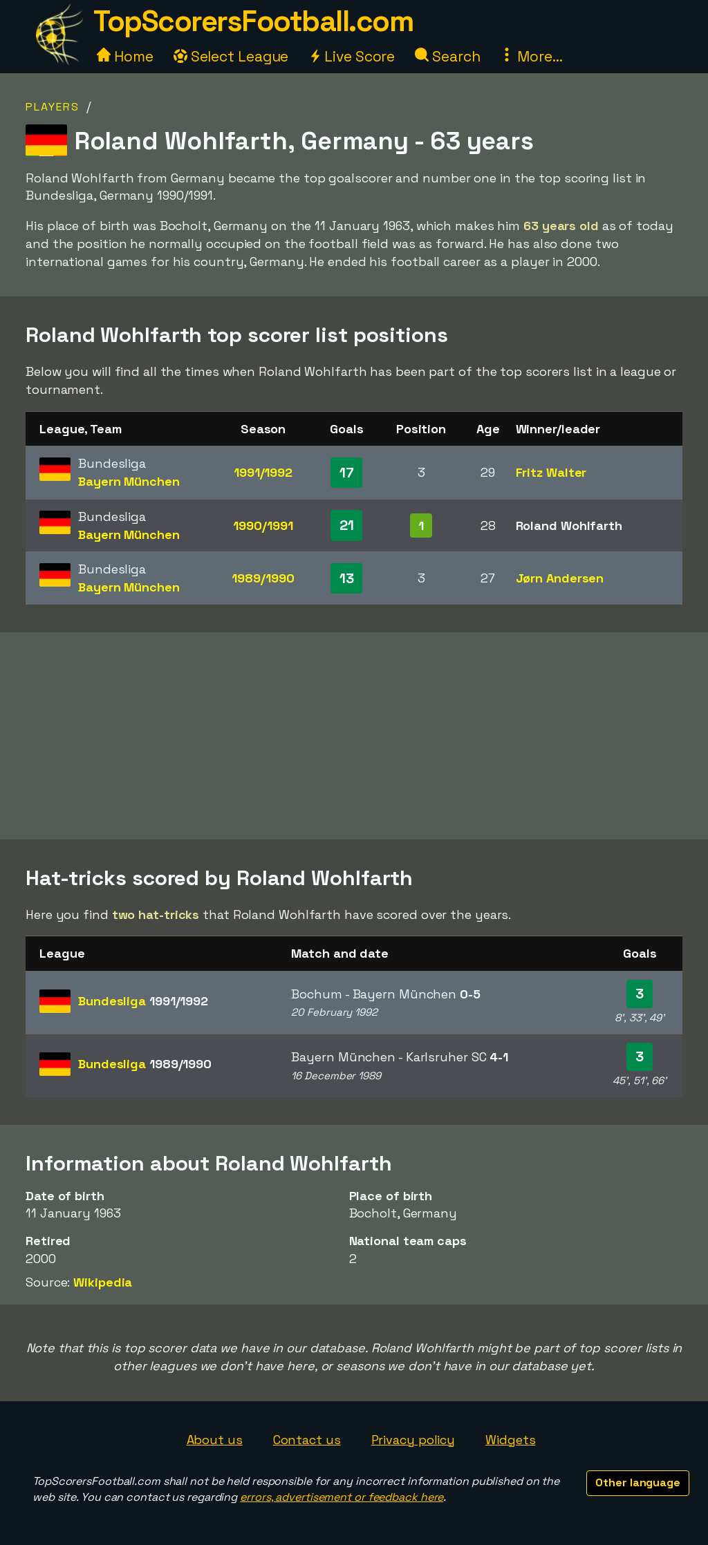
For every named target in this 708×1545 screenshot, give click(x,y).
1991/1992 (263, 472)
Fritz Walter (551, 472)
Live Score (351, 56)
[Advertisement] (354, 736)
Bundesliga (143, 1001)
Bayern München (129, 481)
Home (125, 56)
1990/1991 (262, 525)
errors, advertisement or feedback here (341, 1497)
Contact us (307, 1440)
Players (53, 106)
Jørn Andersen (560, 578)
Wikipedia (102, 1282)
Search (447, 56)
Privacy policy (413, 1440)
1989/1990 (263, 578)
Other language (637, 1482)
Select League (231, 56)
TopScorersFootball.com (253, 21)
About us (215, 1440)
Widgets (510, 1440)
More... (531, 56)
